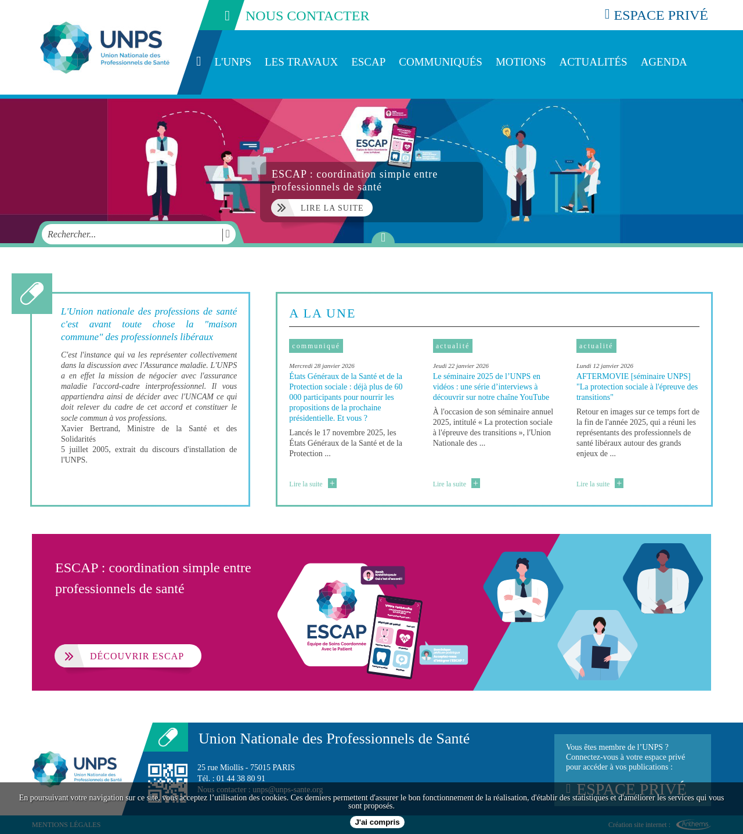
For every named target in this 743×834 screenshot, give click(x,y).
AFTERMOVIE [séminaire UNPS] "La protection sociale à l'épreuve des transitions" (637, 387)
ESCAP (368, 62)
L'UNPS (232, 62)
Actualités (593, 62)
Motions (521, 62)
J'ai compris (377, 822)
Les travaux (301, 62)
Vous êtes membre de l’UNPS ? (632, 770)
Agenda (664, 62)
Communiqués (440, 62)
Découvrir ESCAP (119, 655)
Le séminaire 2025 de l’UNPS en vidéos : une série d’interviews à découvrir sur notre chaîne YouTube (491, 387)
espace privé (656, 15)
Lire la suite (312, 484)
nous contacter (283, 15)
